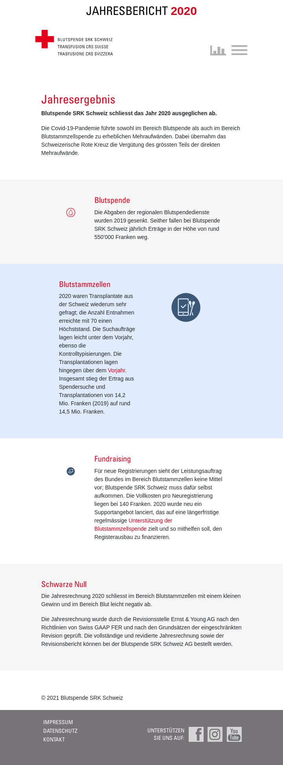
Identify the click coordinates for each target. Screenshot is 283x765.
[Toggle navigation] (237, 49)
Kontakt (54, 739)
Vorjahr (116, 370)
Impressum (58, 722)
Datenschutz (60, 730)
